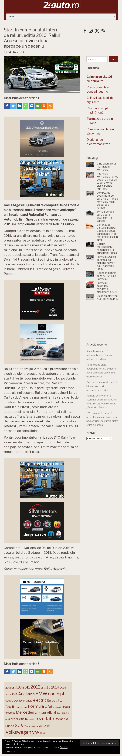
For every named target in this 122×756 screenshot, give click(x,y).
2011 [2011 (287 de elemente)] (26, 687)
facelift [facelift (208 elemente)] (10, 706)
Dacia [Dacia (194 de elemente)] (28, 700)
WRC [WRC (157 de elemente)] (43, 733)
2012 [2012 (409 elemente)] (35, 687)
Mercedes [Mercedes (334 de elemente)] (25, 712)
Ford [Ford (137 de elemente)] (25, 707)
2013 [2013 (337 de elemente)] (46, 687)
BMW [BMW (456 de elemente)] (41, 693)
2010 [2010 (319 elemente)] (17, 687)
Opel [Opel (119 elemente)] (58, 713)
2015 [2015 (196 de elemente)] (63, 687)
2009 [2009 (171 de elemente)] (8, 687)
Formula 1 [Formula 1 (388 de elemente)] (37, 706)
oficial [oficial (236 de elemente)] (51, 712)
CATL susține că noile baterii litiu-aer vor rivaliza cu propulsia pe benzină (101, 386)
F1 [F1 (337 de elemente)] (60, 700)
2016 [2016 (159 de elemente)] (8, 694)
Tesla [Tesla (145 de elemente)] (27, 726)
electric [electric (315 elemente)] (40, 700)
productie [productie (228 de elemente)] (17, 719)
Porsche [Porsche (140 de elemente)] (65, 713)
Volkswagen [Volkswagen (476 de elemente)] (18, 732)
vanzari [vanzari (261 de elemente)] (44, 726)
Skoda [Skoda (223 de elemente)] (9, 726)
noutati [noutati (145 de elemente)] (42, 713)
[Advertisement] (104, 322)
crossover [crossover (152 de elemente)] (19, 700)
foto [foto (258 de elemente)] (50, 707)
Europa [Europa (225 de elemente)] (52, 700)
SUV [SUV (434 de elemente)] (19, 725)
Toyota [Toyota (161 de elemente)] (34, 726)
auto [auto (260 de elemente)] (31, 694)
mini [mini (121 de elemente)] (36, 713)
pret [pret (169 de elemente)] (7, 719)
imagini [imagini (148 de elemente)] (59, 707)
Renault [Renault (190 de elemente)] (30, 719)
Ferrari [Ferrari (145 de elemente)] (19, 707)
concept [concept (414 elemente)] (56, 693)
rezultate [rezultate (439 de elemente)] (44, 718)
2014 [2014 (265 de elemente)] (55, 687)
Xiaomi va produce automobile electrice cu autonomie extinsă (99, 355)
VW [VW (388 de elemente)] (35, 732)
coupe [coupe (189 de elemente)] (9, 700)
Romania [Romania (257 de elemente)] (61, 719)
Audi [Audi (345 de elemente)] (22, 694)
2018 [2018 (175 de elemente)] (14, 694)
